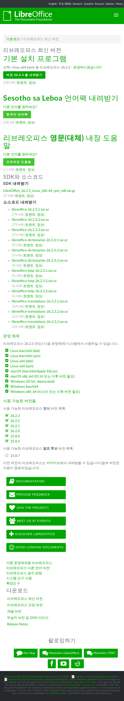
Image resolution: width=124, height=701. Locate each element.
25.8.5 (15, 441)
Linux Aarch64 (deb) (25, 351)
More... (120, 4)
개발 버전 (14, 611)
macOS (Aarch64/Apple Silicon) (33, 371)
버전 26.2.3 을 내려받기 (24, 75)
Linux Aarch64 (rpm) (25, 356)
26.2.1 (15, 426)
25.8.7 (15, 455)
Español (88, 4)
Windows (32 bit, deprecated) (32, 381)
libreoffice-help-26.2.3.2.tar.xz (34, 281)
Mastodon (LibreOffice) (60, 653)
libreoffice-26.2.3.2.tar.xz (30, 219)
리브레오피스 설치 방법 (24, 573)
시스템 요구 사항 (19, 578)
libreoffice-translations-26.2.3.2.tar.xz (40, 311)
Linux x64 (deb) (21, 361)
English (53, 4)
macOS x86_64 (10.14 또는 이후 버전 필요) (42, 376)
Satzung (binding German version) (25, 679)
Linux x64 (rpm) (21, 366)
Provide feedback (29, 495)
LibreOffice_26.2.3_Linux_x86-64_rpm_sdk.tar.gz (39, 190)
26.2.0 (15, 431)
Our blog (26, 653)
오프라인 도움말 (18, 162)
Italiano (110, 4)
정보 (32, 82)
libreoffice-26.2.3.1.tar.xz (30, 209)
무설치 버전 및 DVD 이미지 (27, 618)
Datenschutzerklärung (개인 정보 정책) (49, 676)
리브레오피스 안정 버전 (25, 605)
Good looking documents (36, 547)
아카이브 (53, 463)
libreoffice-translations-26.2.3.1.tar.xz (40, 301)
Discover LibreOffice (32, 534)
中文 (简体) (65, 4)
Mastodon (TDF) (101, 653)
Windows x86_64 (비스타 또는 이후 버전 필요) (45, 391)
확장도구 (13, 583)
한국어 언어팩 (17, 114)
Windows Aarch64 (24, 386)
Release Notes (17, 624)
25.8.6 (15, 436)
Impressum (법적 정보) (16, 676)
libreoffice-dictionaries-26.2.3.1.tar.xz (40, 240)
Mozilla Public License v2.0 (81, 685)
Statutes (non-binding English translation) (96, 676)
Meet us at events (29, 521)
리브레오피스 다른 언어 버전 (28, 568)
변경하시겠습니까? (87, 67)
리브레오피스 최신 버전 (25, 598)
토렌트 (22, 82)
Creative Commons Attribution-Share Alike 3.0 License (69, 682)
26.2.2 (15, 421)
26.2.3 (15, 415)
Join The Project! (29, 508)
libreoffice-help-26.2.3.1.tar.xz (34, 270)
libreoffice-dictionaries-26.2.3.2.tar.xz (40, 250)
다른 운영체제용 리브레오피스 (29, 563)
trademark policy (58, 693)
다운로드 (13, 39)
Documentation (26, 481)
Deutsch (77, 4)
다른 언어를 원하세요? (20, 107)
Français (99, 4)
